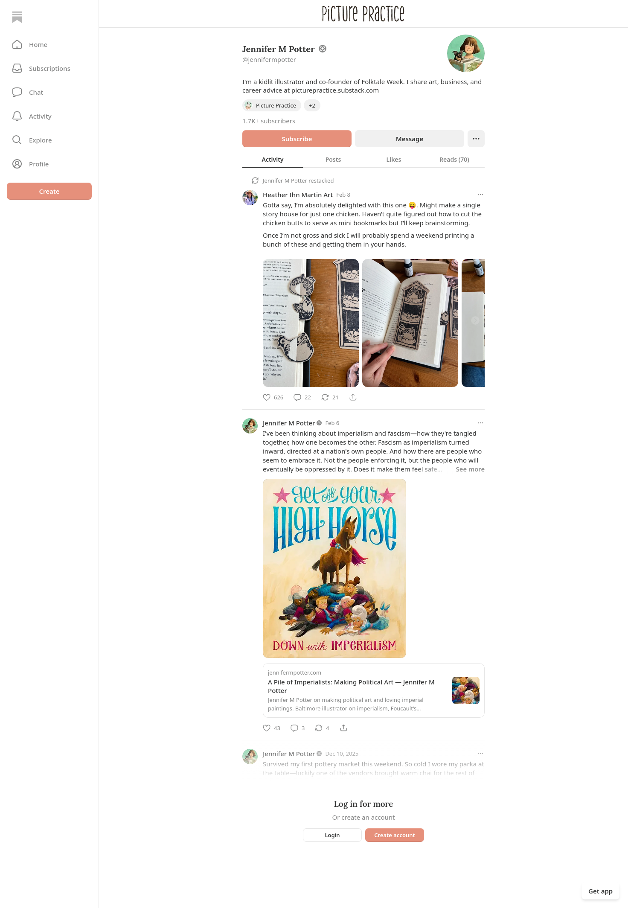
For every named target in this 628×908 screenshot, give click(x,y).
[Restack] (330, 397)
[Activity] (49, 116)
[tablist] (363, 159)
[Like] (273, 397)
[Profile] (49, 164)
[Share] (353, 397)
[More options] (480, 194)
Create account (394, 835)
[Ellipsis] (476, 138)
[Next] (475, 320)
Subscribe (297, 138)
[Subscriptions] (49, 68)
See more (470, 469)
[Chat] (49, 92)
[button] (49, 44)
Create (49, 191)
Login (332, 835)
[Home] (17, 17)
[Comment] (302, 397)
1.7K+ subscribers (268, 120)
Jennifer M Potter (285, 180)
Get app (600, 891)
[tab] (272, 159)
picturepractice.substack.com (335, 90)
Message (409, 138)
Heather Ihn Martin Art (298, 194)
